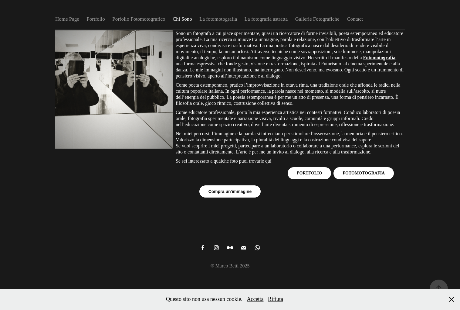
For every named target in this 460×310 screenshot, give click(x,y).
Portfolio (95, 19)
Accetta (255, 299)
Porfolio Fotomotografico (138, 19)
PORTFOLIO (309, 173)
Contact (355, 19)
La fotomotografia (218, 19)
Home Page (67, 19)
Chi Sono (182, 19)
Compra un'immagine (230, 191)
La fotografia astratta (266, 19)
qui (268, 161)
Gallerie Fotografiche (317, 19)
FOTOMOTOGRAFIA (364, 173)
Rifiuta (275, 299)
